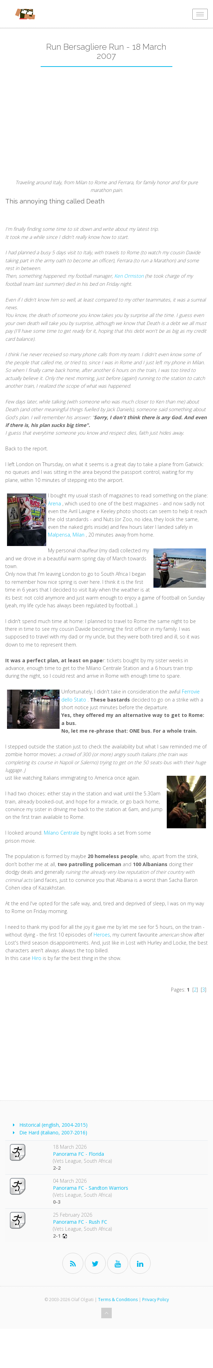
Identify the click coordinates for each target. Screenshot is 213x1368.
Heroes (102, 934)
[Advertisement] (106, 126)
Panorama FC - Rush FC (80, 1221)
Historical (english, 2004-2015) (53, 1124)
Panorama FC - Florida (78, 1154)
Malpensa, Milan (66, 534)
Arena (54, 503)
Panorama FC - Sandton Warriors (90, 1187)
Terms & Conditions (118, 1300)
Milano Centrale (61, 832)
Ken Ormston (129, 275)
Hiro (36, 958)
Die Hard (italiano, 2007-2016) (53, 1132)
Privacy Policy (155, 1300)
